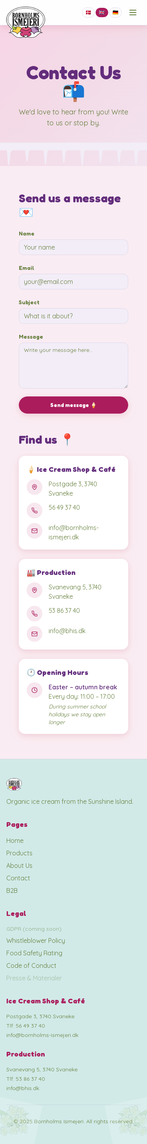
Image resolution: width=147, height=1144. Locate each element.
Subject (29, 302)
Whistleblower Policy (35, 940)
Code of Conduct (31, 965)
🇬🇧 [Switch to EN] (102, 12)
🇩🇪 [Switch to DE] (115, 12)
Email (26, 267)
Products (19, 853)
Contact (18, 878)
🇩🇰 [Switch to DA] (88, 12)
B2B (12, 890)
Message (31, 336)
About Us (19, 865)
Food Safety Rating (34, 953)
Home (15, 840)
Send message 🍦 (73, 405)
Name (26, 233)
